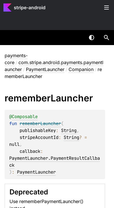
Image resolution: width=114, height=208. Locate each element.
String (69, 130)
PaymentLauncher (45, 69)
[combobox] (76, 37)
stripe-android (29, 7)
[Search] (106, 37)
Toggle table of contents (106, 7)
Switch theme (91, 37)
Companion (81, 69)
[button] (106, 37)
